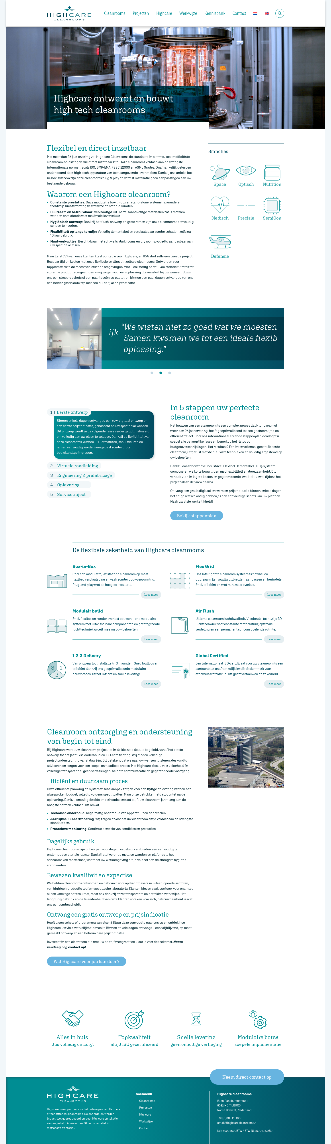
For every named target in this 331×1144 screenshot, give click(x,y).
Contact (239, 13)
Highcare (164, 13)
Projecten (141, 13)
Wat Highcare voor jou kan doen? (86, 961)
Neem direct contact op (247, 1077)
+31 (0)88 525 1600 (229, 1118)
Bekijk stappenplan (196, 515)
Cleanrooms (114, 13)
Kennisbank (214, 13)
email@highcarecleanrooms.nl (237, 1122)
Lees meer (151, 594)
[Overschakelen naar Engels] (267, 13)
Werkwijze (188, 13)
